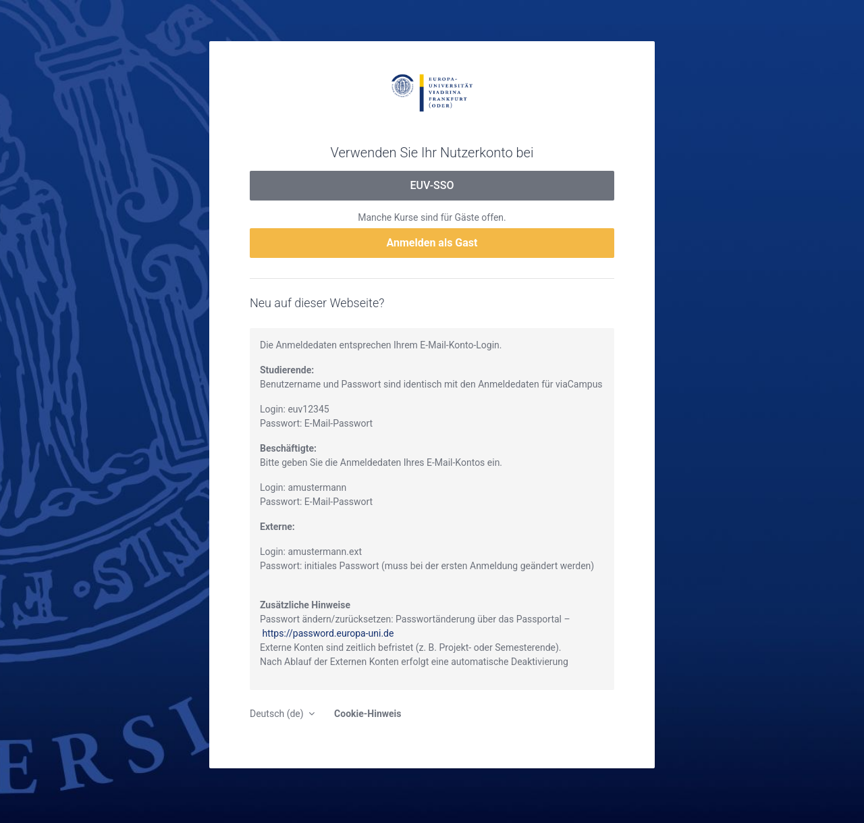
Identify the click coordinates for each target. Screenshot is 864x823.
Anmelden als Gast (432, 242)
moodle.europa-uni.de (432, 92)
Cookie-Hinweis (367, 713)
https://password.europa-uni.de (328, 633)
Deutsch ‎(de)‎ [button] (278, 713)
